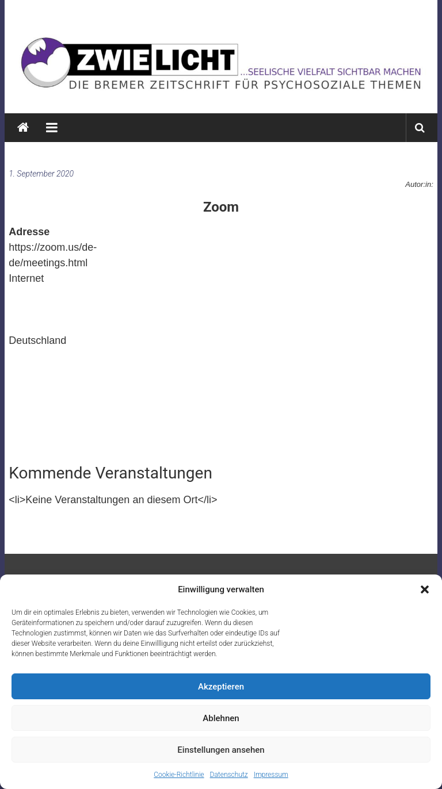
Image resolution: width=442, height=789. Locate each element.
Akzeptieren (221, 686)
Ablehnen (221, 718)
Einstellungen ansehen (220, 750)
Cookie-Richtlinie (179, 775)
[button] (424, 589)
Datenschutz (229, 775)
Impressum (271, 775)
